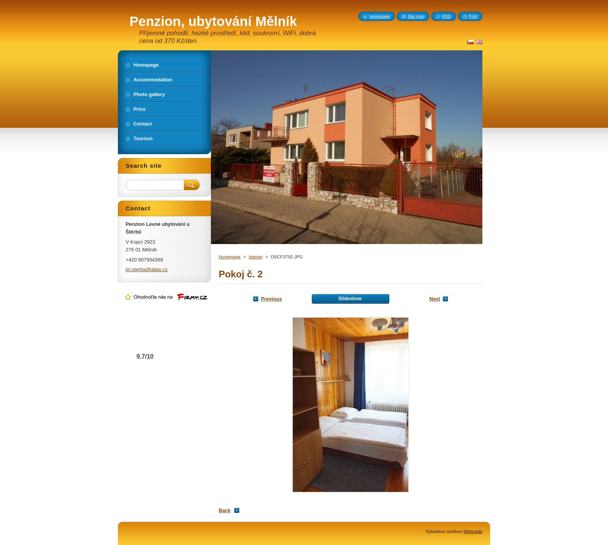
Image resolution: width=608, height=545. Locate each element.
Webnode (472, 531)
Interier (256, 256)
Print (473, 16)
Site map (416, 16)
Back (225, 510)
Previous (271, 299)
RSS (446, 16)
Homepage (229, 256)
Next (434, 299)
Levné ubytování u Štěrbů (145, 341)
